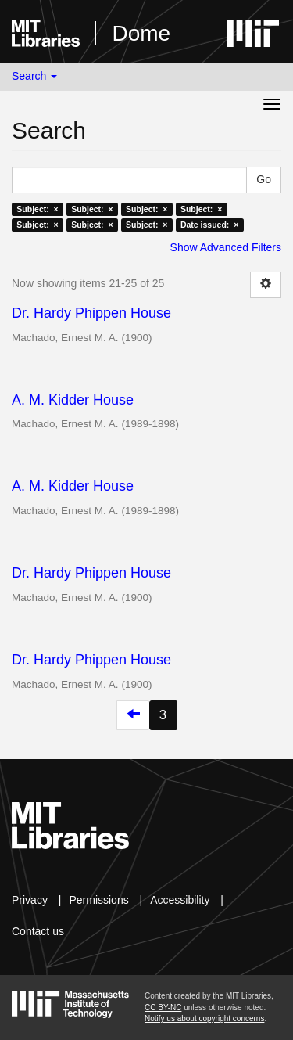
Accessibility (179, 900)
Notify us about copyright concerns (204, 1018)
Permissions (98, 900)
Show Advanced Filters (225, 247)
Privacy (30, 900)
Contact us (38, 931)
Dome (141, 33)
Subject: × (37, 209)
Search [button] (34, 76)
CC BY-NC (163, 1007)
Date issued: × (209, 224)
